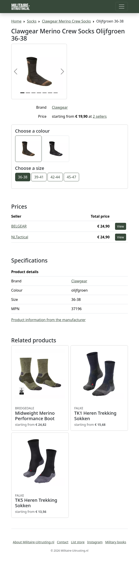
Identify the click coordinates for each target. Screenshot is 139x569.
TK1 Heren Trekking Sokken (99, 413)
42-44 (55, 177)
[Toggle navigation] (121, 6)
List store (78, 542)
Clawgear (60, 107)
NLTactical (19, 237)
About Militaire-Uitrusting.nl (33, 542)
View (120, 226)
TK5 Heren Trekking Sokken (40, 501)
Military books (115, 542)
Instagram (95, 542)
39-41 (39, 177)
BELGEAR (19, 226)
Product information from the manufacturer (48, 319)
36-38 (23, 177)
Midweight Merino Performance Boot (40, 413)
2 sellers (100, 116)
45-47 (71, 177)
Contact (62, 542)
